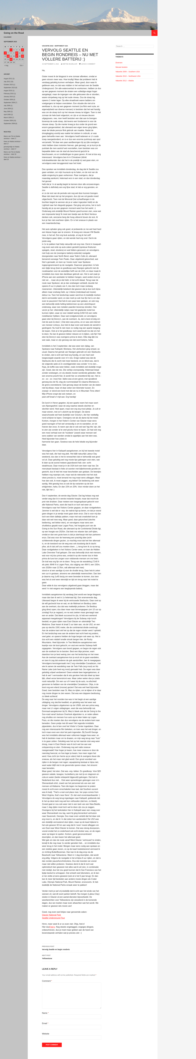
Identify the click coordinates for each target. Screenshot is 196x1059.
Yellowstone (71, 956)
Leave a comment (88, 64)
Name (45, 1013)
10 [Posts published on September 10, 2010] (17, 53)
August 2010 (8, 90)
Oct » (21, 65)
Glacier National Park (51, 915)
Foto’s (52, 927)
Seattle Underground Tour (53, 918)
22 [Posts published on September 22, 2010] (11, 59)
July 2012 (7, 81)
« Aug (6, 65)
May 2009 (7, 111)
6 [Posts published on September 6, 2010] (5, 53)
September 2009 (9, 102)
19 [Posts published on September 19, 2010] (22, 56)
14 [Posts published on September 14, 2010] (8, 56)
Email (45, 1023)
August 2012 (8, 78)
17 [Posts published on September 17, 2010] (17, 56)
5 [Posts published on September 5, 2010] (22, 50)
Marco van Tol (8, 136)
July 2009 (7, 105)
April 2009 (7, 114)
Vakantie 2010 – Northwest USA (128, 76)
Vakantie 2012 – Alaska (125, 81)
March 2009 (8, 117)
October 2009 (8, 99)
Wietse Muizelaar (69, 64)
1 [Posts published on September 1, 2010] (11, 50)
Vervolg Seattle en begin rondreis (71, 947)
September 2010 (9, 87)
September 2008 (9, 123)
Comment (47, 981)
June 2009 (7, 108)
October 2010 (8, 84)
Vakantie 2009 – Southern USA (128, 72)
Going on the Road (14, 33)
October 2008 (8, 120)
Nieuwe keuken (122, 67)
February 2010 (9, 93)
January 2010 (8, 96)
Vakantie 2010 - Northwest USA (55, 46)
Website (45, 1034)
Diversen (119, 63)
